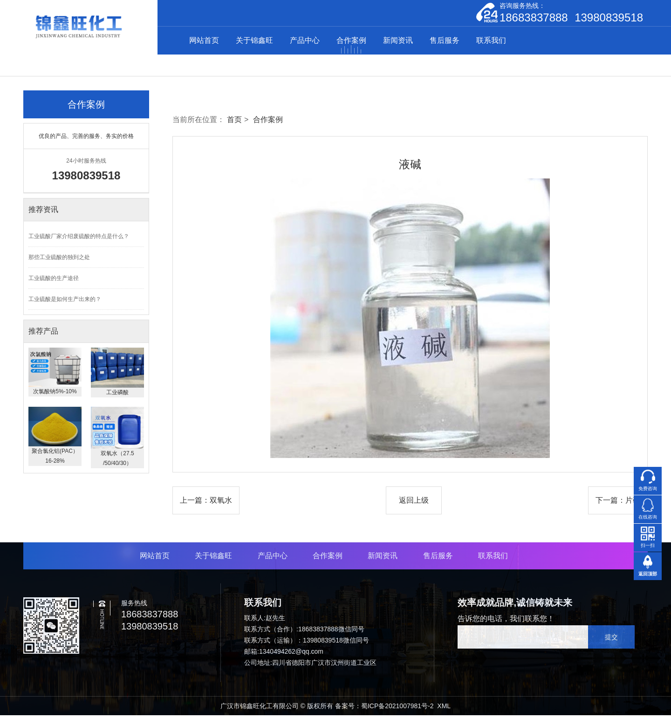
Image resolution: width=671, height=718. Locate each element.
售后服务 (444, 42)
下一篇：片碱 (618, 503)
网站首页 (204, 42)
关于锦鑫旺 (254, 42)
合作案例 (351, 42)
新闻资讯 (398, 42)
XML (444, 708)
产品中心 (305, 42)
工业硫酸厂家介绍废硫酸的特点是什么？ (78, 239)
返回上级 (414, 503)
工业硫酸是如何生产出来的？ (64, 302)
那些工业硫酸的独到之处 (59, 260)
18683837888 (534, 19)
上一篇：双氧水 (206, 503)
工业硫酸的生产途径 (53, 281)
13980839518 (609, 19)
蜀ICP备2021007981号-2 (397, 708)
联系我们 (491, 42)
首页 (234, 122)
